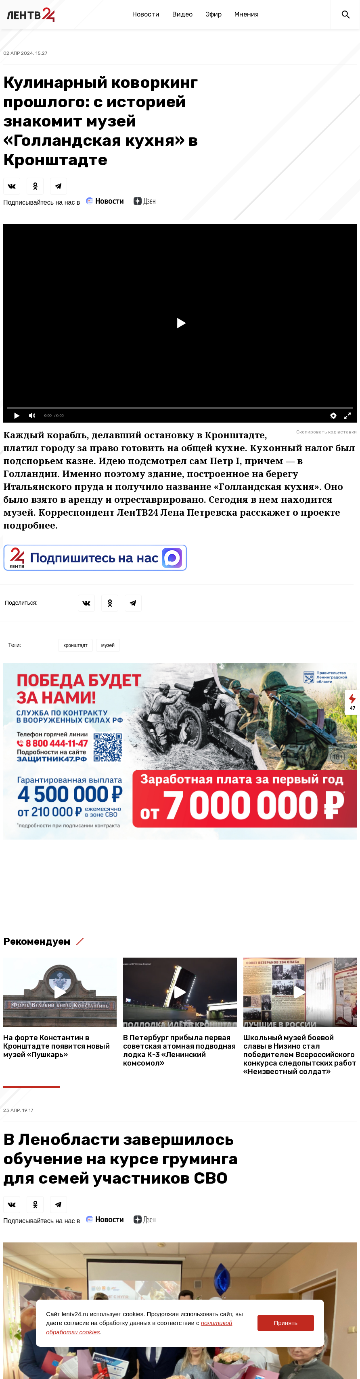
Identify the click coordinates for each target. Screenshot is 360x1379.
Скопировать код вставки (326, 432)
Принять (285, 1322)
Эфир (213, 14)
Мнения (246, 14)
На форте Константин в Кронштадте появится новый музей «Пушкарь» (56, 1046)
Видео (182, 14)
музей (108, 645)
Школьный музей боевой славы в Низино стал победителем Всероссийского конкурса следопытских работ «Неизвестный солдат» (299, 1055)
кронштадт (75, 645)
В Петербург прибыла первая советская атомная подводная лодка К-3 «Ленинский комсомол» (179, 1051)
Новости (145, 14)
